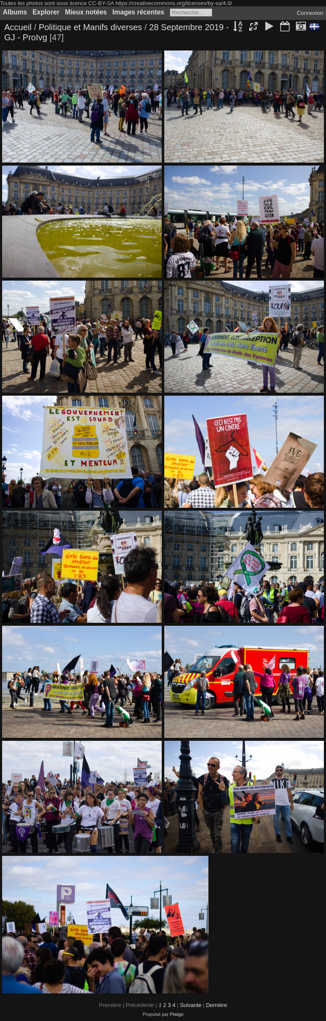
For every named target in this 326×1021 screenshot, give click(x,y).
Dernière (216, 1005)
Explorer (46, 12)
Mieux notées (86, 12)
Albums (15, 12)
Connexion (310, 13)
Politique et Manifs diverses (90, 27)
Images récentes (138, 12)
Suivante (191, 1005)
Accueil (17, 27)
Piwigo (176, 1014)
